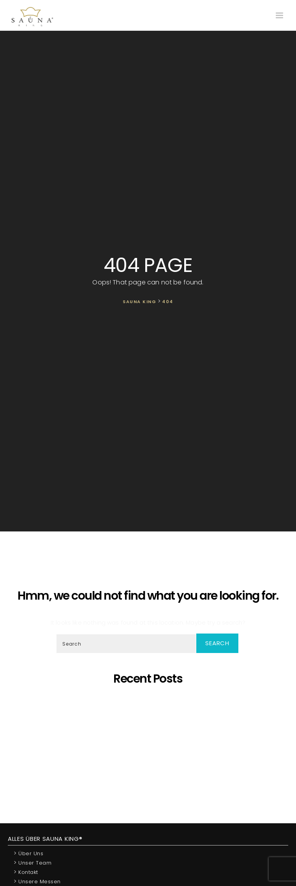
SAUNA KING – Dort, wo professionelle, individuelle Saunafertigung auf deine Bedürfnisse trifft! (150, 724)
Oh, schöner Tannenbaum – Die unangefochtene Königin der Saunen (149, 735)
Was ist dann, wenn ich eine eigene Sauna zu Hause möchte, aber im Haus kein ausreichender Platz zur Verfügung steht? (149, 759)
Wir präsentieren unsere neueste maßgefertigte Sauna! (150, 742)
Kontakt (26, 872)
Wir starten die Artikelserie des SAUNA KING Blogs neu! (150, 777)
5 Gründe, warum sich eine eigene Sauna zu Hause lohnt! (150, 699)
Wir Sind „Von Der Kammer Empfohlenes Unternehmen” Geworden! (150, 770)
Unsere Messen (37, 881)
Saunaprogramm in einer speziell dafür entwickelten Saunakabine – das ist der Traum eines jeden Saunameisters (150, 710)
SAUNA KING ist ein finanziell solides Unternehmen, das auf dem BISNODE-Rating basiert (150, 749)
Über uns (28, 853)
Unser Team (32, 862)
